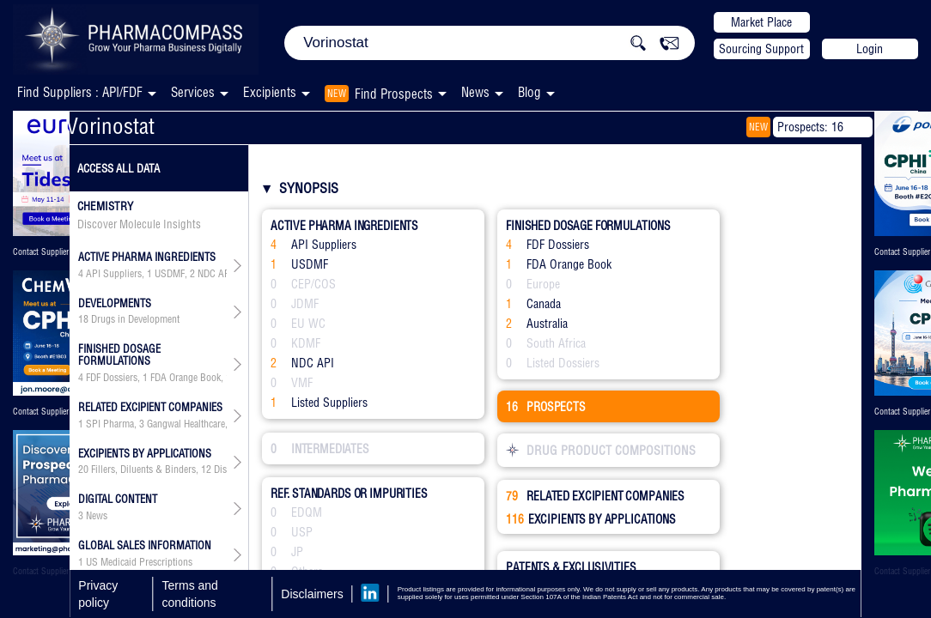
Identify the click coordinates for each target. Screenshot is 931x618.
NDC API (215, 274)
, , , (152, 274)
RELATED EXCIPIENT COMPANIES (595, 496)
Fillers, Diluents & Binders (143, 470)
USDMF (170, 274)
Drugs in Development (135, 319)
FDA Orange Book (185, 378)
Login (869, 49)
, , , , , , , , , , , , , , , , (152, 470)
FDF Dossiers (111, 378)
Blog (529, 92)
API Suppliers (114, 274)
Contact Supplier (41, 252)
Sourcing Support (761, 49)
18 (83, 319)
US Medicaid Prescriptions (139, 562)
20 (83, 470)
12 (206, 470)
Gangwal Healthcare (186, 424)
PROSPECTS (546, 407)
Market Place (761, 22)
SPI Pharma (110, 424)
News (475, 92)
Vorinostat (110, 125)
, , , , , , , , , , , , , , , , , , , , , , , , (152, 424)
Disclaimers (312, 594)
